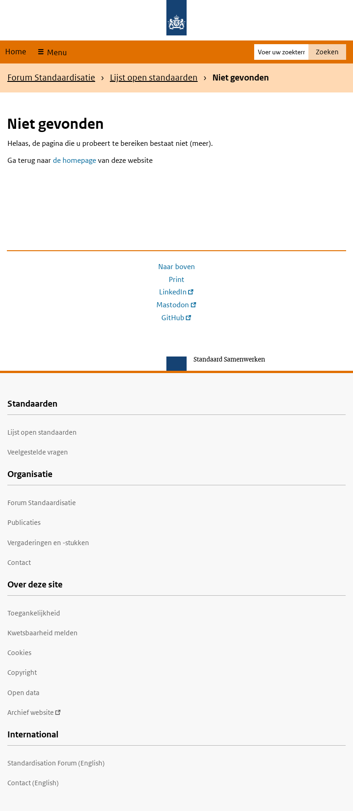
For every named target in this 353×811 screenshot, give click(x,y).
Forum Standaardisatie (51, 77)
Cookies (19, 652)
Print (176, 279)
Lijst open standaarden (154, 77)
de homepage (74, 160)
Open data (23, 692)
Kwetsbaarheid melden (42, 632)
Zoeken (327, 51)
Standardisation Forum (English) (56, 763)
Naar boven (176, 266)
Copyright (22, 672)
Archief (34, 712)
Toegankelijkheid (33, 613)
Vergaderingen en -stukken (48, 542)
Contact (19, 562)
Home (15, 51)
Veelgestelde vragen (37, 452)
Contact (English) (33, 782)
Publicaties (23, 522)
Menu (56, 52)
